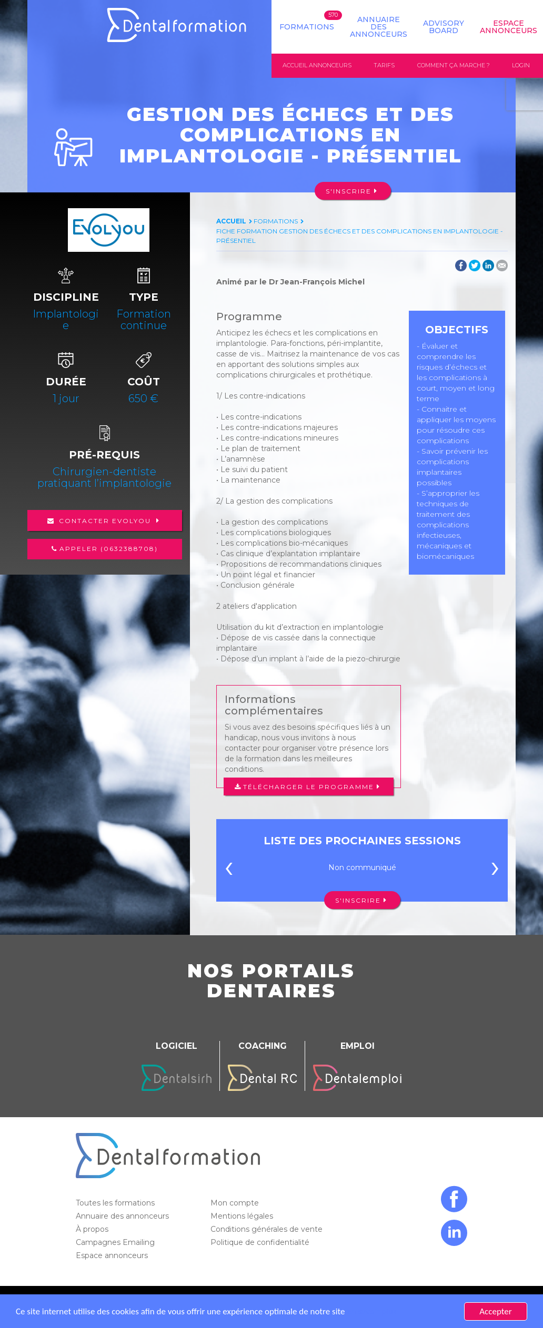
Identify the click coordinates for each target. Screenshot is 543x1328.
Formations (306, 27)
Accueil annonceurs (317, 65)
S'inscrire (348, 191)
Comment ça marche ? (453, 65)
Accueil (231, 221)
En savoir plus (371, 1311)
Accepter (495, 1311)
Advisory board (443, 26)
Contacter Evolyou (105, 521)
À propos (93, 1229)
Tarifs (384, 65)
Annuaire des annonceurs (378, 27)
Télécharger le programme (308, 787)
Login (521, 65)
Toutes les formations (116, 1203)
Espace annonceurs (113, 1255)
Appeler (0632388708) (108, 549)
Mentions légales (242, 1216)
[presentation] (229, 870)
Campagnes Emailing (116, 1242)
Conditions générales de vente (267, 1229)
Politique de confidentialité (260, 1242)
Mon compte (235, 1203)
